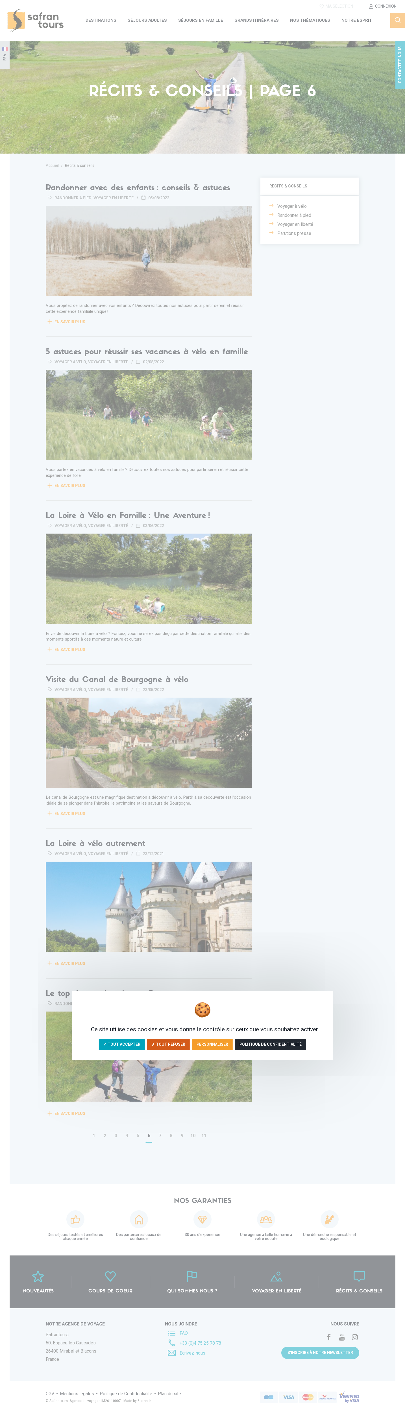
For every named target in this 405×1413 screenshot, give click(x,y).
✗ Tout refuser (168, 1044)
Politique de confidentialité (270, 1044)
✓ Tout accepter (121, 1044)
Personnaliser (212, 1044)
